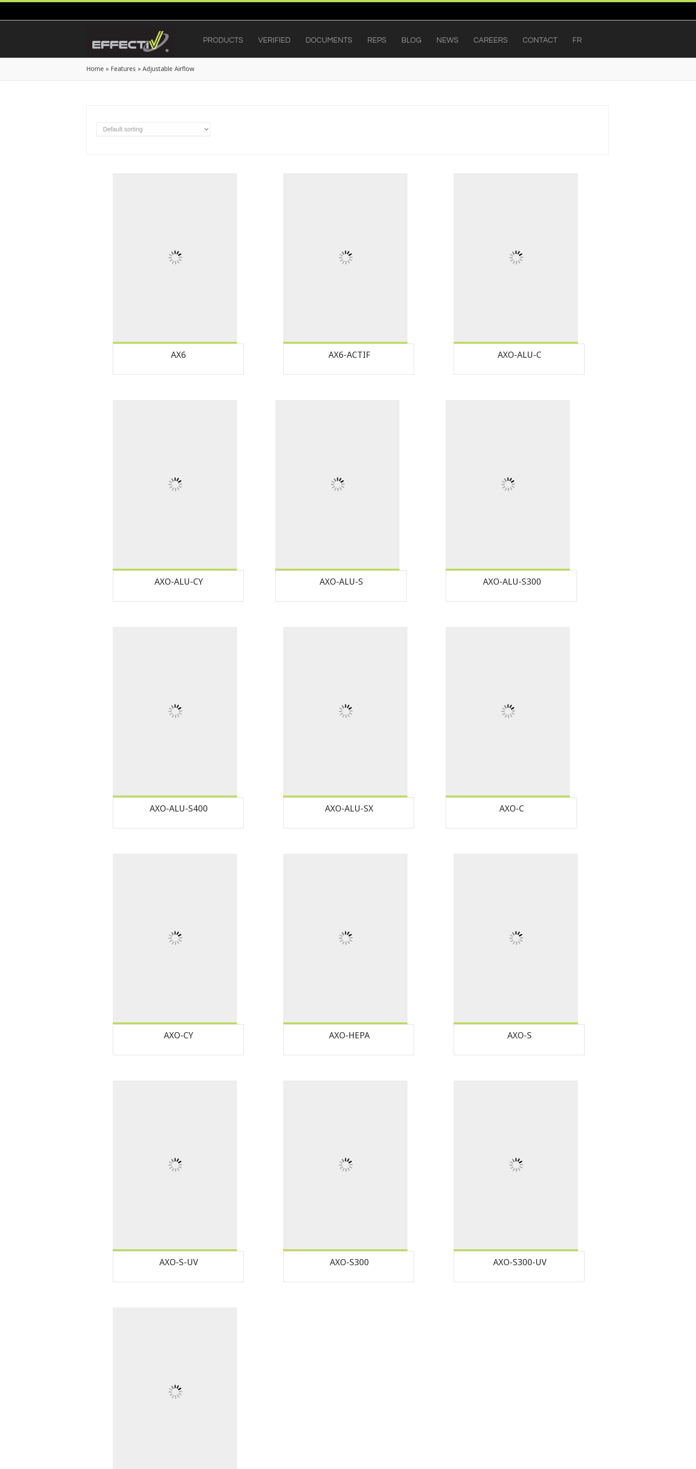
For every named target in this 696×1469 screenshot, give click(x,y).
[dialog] (679, 1451)
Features (123, 68)
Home (95, 68)
